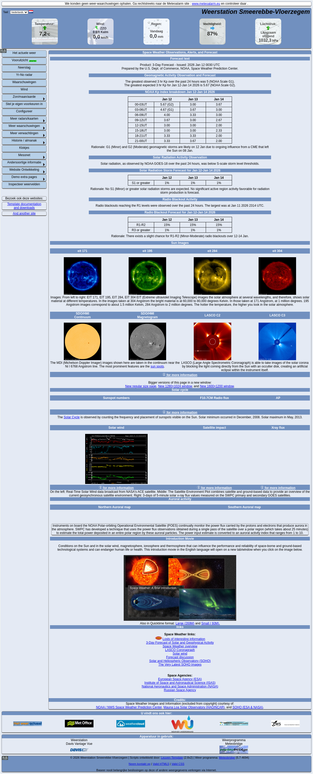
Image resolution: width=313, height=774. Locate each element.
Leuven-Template (172, 757)
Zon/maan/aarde (24, 97)
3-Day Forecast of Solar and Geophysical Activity (180, 642)
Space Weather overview (179, 646)
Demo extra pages (24, 177)
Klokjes (24, 148)
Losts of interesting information (180, 639)
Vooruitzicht (24, 60)
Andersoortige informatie (24, 162)
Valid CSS (177, 763)
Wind (24, 89)
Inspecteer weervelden (24, 184)
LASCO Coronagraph (180, 650)
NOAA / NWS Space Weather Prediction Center (129, 707)
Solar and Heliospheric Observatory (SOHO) (180, 661)
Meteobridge (227, 757)
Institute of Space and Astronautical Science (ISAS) (180, 683)
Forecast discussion (180, 657)
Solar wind (180, 653)
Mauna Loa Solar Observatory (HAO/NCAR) (194, 707)
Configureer (24, 111)
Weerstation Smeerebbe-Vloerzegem (256, 11)
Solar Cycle (72, 417)
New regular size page (140, 386)
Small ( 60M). (210, 623)
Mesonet (24, 155)
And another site (24, 213)
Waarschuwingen (24, 82)
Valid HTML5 (161, 763)
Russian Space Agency (180, 690)
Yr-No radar (24, 75)
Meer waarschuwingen (24, 126)
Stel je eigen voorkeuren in (24, 104)
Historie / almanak (24, 140)
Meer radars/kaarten (24, 118)
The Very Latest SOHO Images (179, 664)
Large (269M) (185, 623)
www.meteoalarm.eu (206, 3)
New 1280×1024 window (175, 386)
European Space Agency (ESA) (180, 679)
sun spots (157, 366)
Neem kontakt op (139, 763)
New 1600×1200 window (217, 386)
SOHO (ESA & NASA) (248, 707)
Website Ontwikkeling (24, 169)
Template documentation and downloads (24, 206)
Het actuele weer (24, 53)
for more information (179, 375)
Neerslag (24, 67)
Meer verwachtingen (24, 133)
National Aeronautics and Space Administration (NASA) (180, 686)
